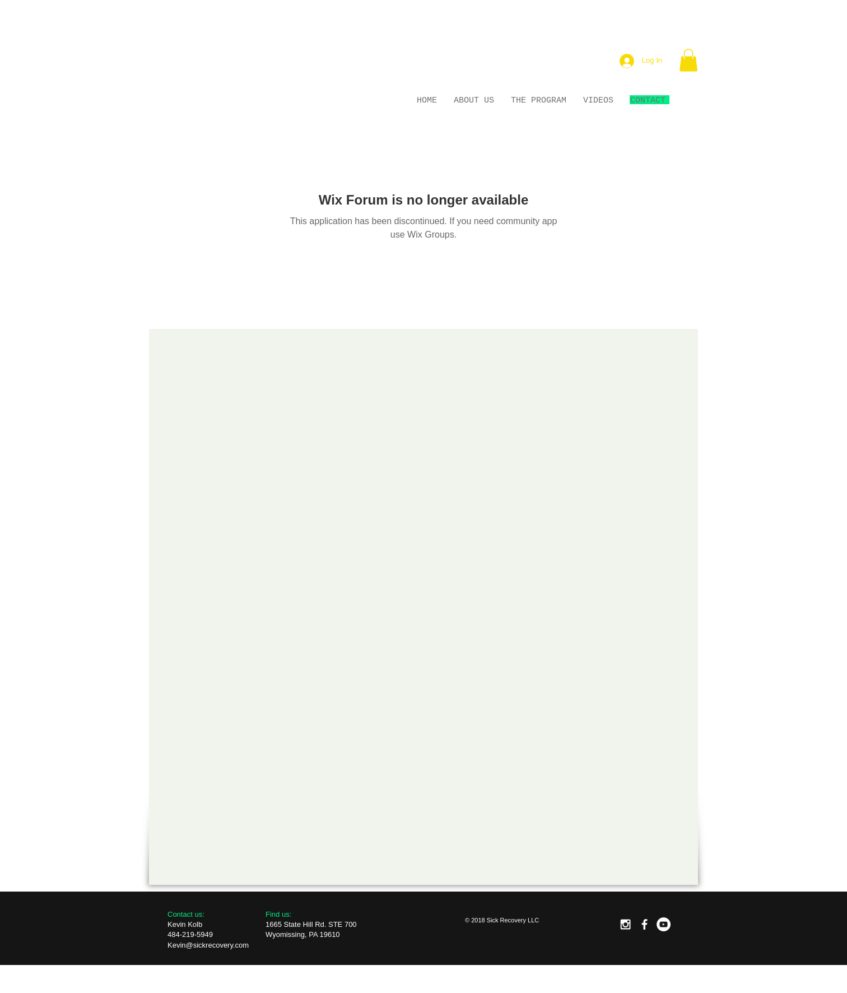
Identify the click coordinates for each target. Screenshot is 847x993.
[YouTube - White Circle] (664, 924)
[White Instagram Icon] (625, 924)
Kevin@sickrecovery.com (208, 945)
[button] (688, 60)
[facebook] (644, 924)
